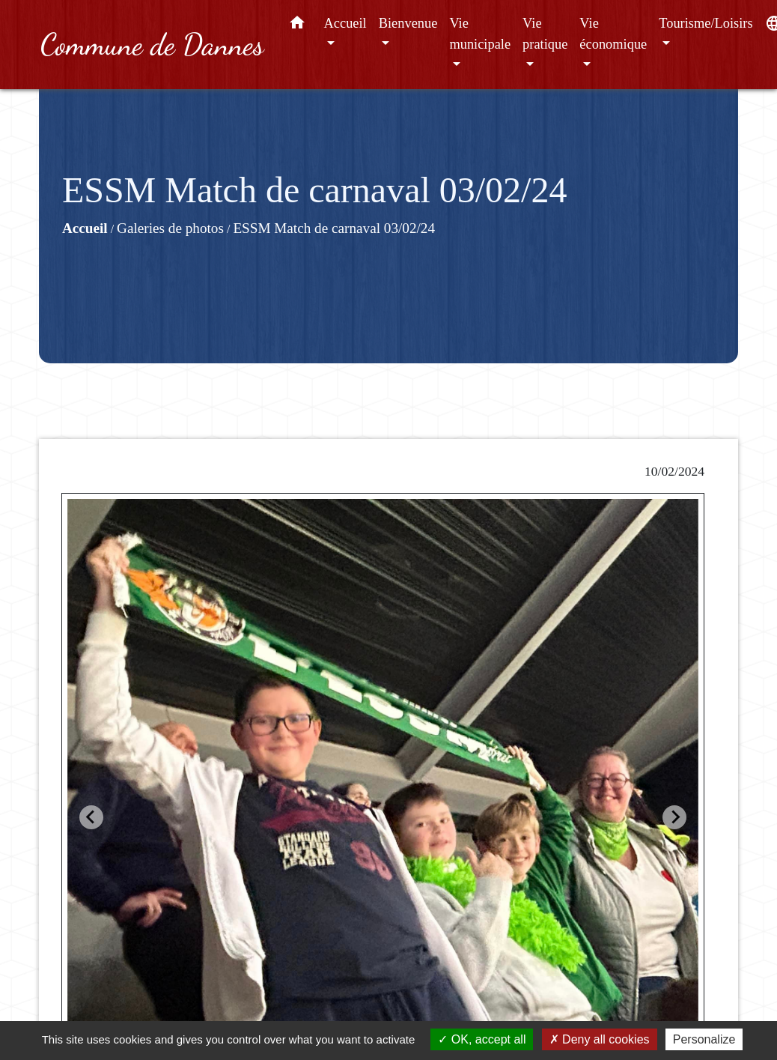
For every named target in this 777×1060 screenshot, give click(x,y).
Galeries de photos (170, 228)
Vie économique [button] (613, 34)
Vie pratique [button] (544, 34)
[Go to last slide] (91, 817)
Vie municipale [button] (480, 34)
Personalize (704, 1039)
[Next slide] (674, 817)
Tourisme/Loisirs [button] (705, 23)
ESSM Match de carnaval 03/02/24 (334, 228)
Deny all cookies (599, 1039)
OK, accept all (481, 1039)
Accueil (85, 228)
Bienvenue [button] (408, 23)
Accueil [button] (345, 23)
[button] (297, 25)
